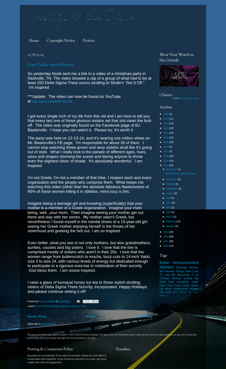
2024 (166, 118)
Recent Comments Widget (189, 98)
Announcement (186, 262)
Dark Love (192, 271)
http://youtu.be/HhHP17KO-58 (52, 101)
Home (34, 41)
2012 (166, 236)
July (168, 198)
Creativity (183, 281)
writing (188, 278)
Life (161, 288)
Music (168, 288)
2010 (166, 246)
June (169, 202)
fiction (165, 262)
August (170, 193)
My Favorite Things (172, 271)
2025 (166, 114)
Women (65, 306)
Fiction (89, 41)
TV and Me (167, 274)
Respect (194, 288)
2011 (166, 241)
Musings (55, 306)
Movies (194, 267)
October (170, 184)
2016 (166, 156)
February (171, 221)
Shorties (167, 267)
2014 (166, 165)
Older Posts (143, 316)
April (169, 212)
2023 (166, 123)
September (172, 188)
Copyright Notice (61, 41)
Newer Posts (36, 316)
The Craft (165, 292)
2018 (166, 146)
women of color (78, 306)
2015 (166, 160)
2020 (166, 137)
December (172, 169)
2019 (166, 142)
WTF (175, 292)
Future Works (181, 285)
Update (195, 285)
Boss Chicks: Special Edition (51, 65)
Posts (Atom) (49, 324)
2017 (166, 151)
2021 (166, 132)
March (169, 216)
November (172, 179)
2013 (166, 232)
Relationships (180, 288)
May (168, 207)
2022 (166, 128)
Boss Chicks (42, 306)
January (170, 226)
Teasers (183, 292)
